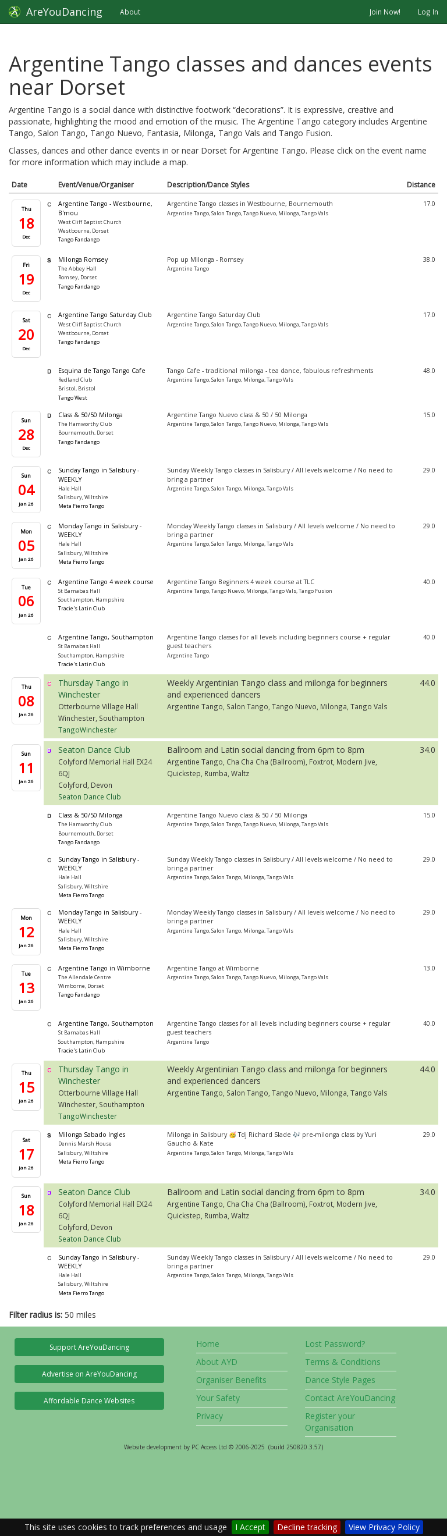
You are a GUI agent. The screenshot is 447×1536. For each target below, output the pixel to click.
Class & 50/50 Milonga (90, 415)
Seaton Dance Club (94, 749)
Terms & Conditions (343, 1361)
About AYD (216, 1361)
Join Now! (385, 11)
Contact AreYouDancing (350, 1397)
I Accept (250, 1527)
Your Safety (218, 1397)
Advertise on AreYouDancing (89, 1374)
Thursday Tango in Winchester (93, 688)
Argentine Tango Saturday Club (105, 315)
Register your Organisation (330, 1421)
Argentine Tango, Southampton (106, 637)
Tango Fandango (79, 239)
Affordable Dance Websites (89, 1401)
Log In (428, 11)
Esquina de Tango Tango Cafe (102, 371)
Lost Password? (335, 1343)
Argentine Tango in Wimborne (104, 968)
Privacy (209, 1415)
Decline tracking (307, 1527)
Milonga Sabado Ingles (91, 1134)
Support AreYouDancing (89, 1347)
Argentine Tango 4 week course (106, 582)
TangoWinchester (87, 729)
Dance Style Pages (340, 1379)
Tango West (72, 397)
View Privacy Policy (384, 1527)
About (130, 11)
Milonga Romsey (83, 259)
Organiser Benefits (231, 1379)
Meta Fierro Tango (81, 506)
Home (207, 1343)
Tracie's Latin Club (81, 608)
